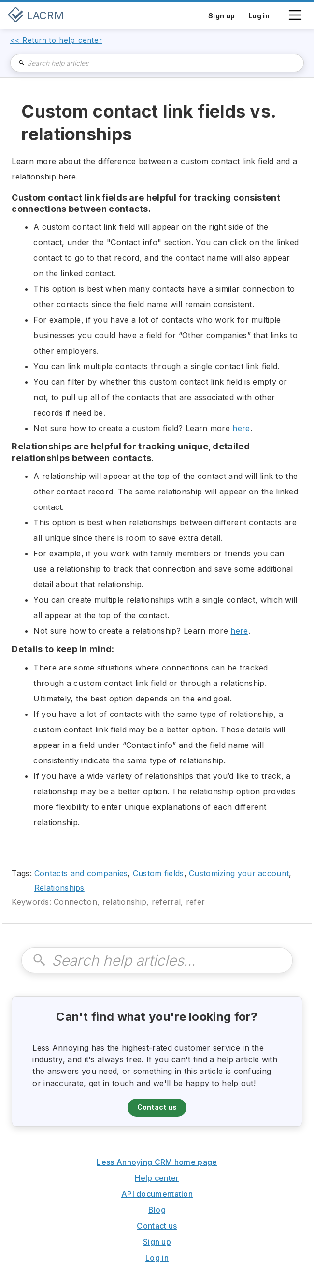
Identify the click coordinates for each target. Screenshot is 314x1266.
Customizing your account (239, 873)
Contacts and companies (81, 873)
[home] (35, 15)
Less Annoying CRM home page (157, 1162)
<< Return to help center (56, 40)
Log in (157, 1258)
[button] (295, 20)
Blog (157, 1210)
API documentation (157, 1194)
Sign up (157, 1242)
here (241, 428)
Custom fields (158, 873)
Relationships (59, 888)
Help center (157, 1178)
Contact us (157, 1107)
